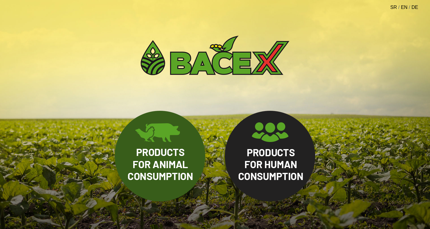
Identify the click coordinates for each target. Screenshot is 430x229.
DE (415, 7)
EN (404, 7)
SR (393, 7)
